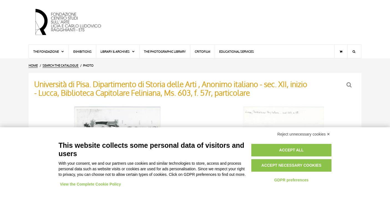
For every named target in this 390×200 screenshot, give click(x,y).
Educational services (236, 51)
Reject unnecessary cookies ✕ (303, 134)
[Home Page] (73, 22)
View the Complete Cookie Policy (90, 184)
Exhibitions (82, 51)
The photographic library (165, 51)
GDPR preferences (291, 180)
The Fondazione (48, 51)
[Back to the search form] (349, 85)
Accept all (291, 150)
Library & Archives (117, 51)
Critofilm (202, 51)
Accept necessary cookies (291, 165)
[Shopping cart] (341, 51)
